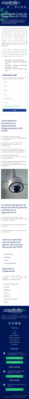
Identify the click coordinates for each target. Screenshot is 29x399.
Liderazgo (7, 257)
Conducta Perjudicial (10, 263)
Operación (7, 296)
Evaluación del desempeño (11, 299)
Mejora (6, 302)
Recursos (7, 293)
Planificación (8, 290)
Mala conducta (9, 254)
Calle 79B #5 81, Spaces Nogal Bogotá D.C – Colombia (16, 371)
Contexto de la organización (11, 284)
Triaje (6, 260)
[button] (8, 7)
